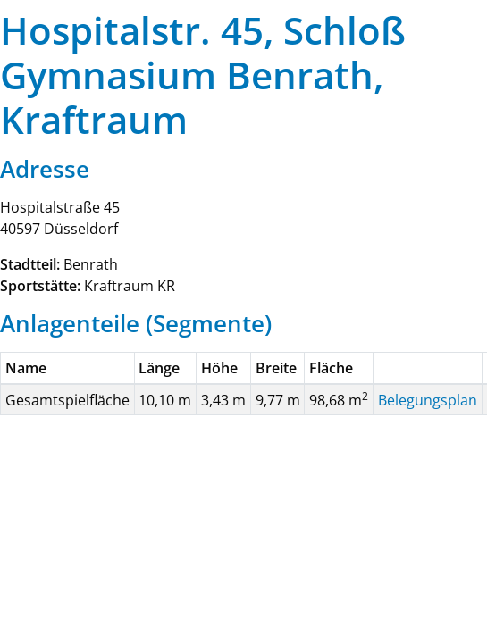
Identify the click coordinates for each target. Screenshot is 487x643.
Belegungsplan (427, 400)
